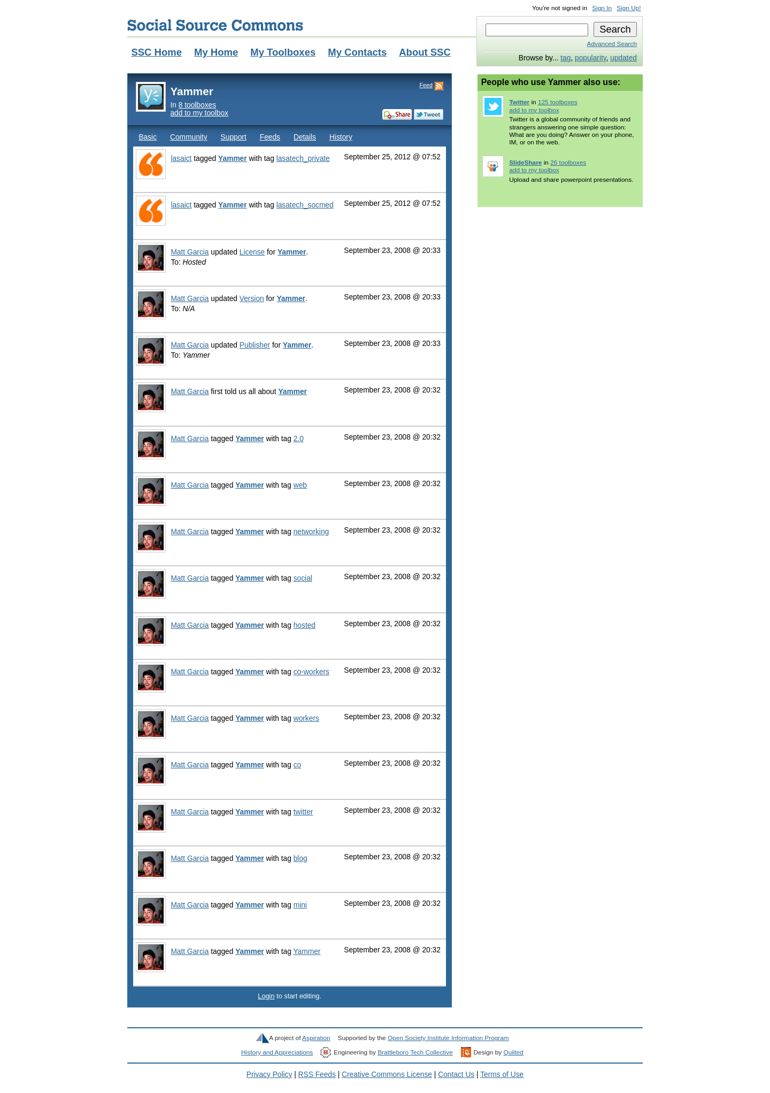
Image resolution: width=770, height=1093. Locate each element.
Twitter (519, 102)
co (298, 765)
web (300, 485)
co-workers (311, 672)
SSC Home (156, 52)
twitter (303, 812)
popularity (590, 58)
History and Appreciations (277, 1052)
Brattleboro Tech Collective (415, 1052)
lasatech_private (303, 159)
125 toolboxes (558, 102)
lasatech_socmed (305, 205)
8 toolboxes (197, 105)
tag (565, 58)
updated (623, 58)
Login (266, 996)
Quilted (513, 1052)
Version (252, 299)
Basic (147, 137)
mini (300, 905)
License (252, 252)
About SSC (425, 52)
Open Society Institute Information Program (448, 1038)
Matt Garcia (190, 252)
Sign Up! (629, 8)
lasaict (181, 159)
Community (188, 137)
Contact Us (456, 1075)
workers (306, 718)
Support (234, 137)
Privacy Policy (269, 1075)
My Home (216, 52)
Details (305, 137)
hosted (304, 625)
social (303, 578)
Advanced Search (612, 44)
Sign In (602, 8)
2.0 (299, 439)
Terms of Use (501, 1075)
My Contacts (357, 52)
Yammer (232, 159)
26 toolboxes (568, 162)
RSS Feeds (317, 1075)
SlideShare (525, 162)
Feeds (270, 137)
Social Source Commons (215, 25)
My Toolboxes (282, 52)
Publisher (255, 345)
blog (300, 859)
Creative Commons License (387, 1075)
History (340, 137)
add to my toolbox (199, 113)
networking (311, 532)
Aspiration (316, 1038)
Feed (425, 85)
